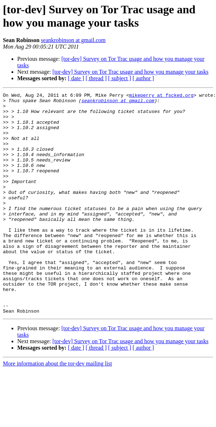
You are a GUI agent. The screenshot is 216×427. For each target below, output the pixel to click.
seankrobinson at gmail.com (73, 40)
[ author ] (143, 78)
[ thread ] (96, 78)
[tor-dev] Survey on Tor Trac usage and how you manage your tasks (130, 72)
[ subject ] (119, 78)
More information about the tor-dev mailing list (57, 408)
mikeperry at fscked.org (161, 96)
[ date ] (76, 78)
